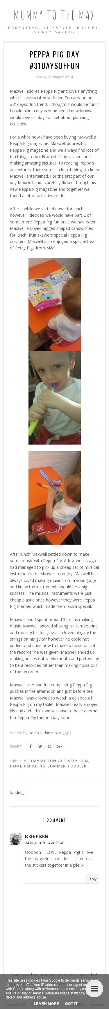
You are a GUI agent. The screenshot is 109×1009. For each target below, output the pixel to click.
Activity (68, 760)
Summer (56, 766)
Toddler (77, 766)
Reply (92, 879)
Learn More (46, 1003)
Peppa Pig (35, 766)
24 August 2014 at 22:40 (44, 842)
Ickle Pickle (37, 836)
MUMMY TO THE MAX (54, 14)
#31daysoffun (39, 760)
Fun (83, 760)
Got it (71, 1003)
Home (16, 766)
